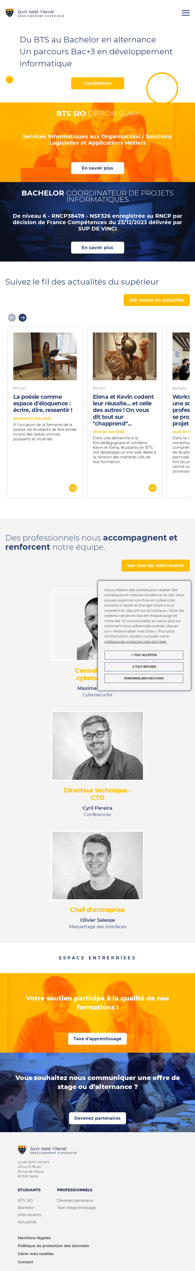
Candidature (97, 83)
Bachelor (26, 1207)
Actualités (27, 1222)
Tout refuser (144, 666)
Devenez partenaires (97, 1118)
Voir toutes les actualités (156, 300)
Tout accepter (144, 655)
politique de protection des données (135, 641)
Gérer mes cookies (36, 1253)
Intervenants (29, 1214)
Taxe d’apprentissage (97, 1038)
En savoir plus (97, 168)
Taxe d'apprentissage (76, 1207)
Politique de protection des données (53, 1245)
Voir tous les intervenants (155, 565)
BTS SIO (25, 1200)
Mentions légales (34, 1237)
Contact (25, 1262)
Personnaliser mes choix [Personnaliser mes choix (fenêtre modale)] (144, 678)
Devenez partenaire (75, 1200)
